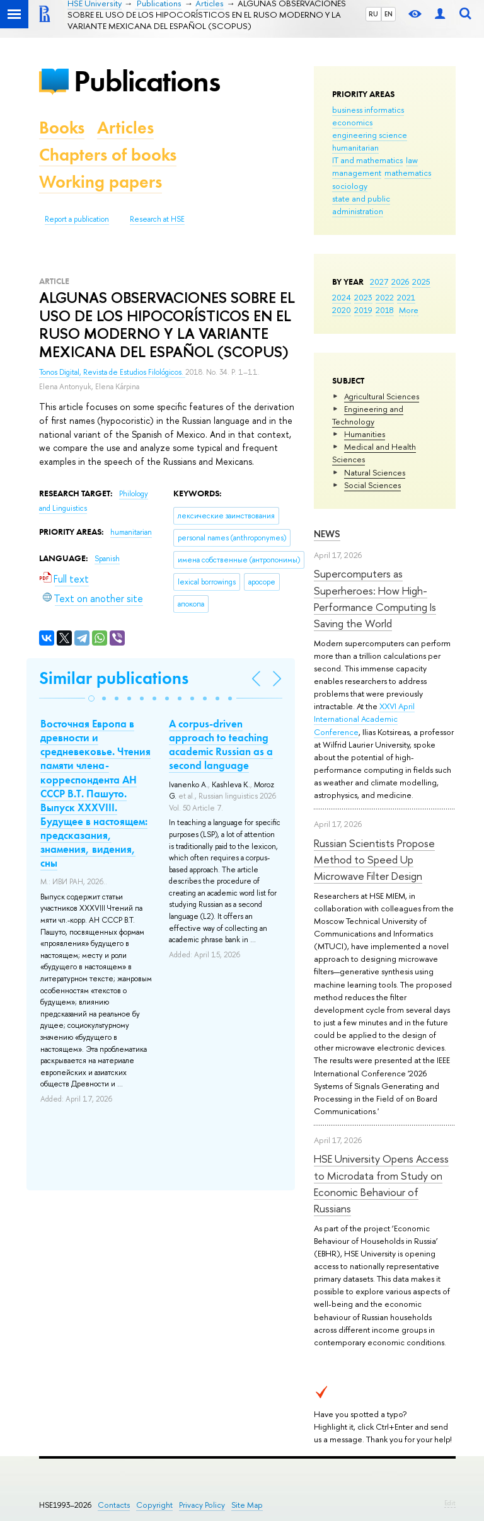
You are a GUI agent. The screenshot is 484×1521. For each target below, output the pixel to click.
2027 (379, 281)
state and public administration (361, 205)
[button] (91, 698)
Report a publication (77, 219)
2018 (385, 310)
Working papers (100, 182)
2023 (363, 297)
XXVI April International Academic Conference (364, 718)
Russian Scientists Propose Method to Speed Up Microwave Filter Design (374, 860)
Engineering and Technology (367, 415)
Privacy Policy (202, 1505)
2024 (341, 297)
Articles (125, 128)
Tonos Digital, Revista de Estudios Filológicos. (112, 372)
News (327, 533)
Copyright (154, 1505)
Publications (147, 81)
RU (373, 13)
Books (61, 128)
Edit (450, 1502)
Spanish (107, 559)
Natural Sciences (374, 472)
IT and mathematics (367, 160)
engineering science (369, 134)
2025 (421, 281)
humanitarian (355, 147)
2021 (406, 297)
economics (352, 122)
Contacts (114, 1505)
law (412, 160)
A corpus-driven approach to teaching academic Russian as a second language (221, 744)
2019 (363, 310)
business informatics (368, 109)
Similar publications (113, 678)
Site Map (247, 1505)
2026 (400, 281)
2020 (341, 310)
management (356, 172)
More (408, 310)
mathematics (407, 172)
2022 (385, 297)
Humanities (364, 434)
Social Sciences (372, 485)
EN (388, 13)
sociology (349, 185)
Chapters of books (107, 155)
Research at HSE (157, 219)
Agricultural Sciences (381, 396)
